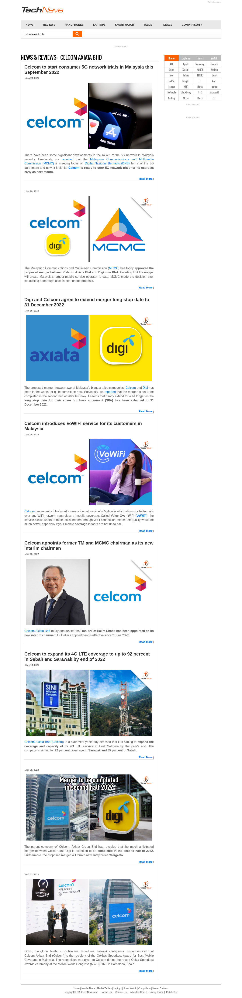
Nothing (171, 98)
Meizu (185, 98)
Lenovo (171, 87)
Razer (200, 98)
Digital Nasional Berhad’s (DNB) (107, 163)
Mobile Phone (88, 988)
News (155, 988)
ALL (171, 64)
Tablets (200, 58)
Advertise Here (137, 992)
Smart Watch (130, 988)
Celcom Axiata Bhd (37, 630)
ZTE (214, 98)
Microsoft (214, 92)
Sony (214, 75)
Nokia (200, 87)
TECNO (200, 75)
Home (77, 988)
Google (185, 81)
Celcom (73, 167)
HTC (200, 92)
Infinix (186, 75)
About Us (107, 992)
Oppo (171, 70)
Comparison (144, 988)
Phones (171, 58)
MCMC (113, 268)
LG (200, 81)
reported (67, 159)
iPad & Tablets (104, 988)
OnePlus (171, 81)
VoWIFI (142, 515)
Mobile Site (171, 992)
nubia (214, 87)
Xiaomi (185, 70)
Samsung (199, 64)
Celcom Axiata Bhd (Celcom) (44, 741)
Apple (186, 64)
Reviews (164, 988)
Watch (214, 58)
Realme (214, 70)
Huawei (214, 64)
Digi (145, 387)
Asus (214, 81)
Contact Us (120, 992)
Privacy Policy (156, 992)
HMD (186, 87)
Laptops (186, 58)
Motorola (172, 92)
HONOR (200, 70)
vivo (171, 75)
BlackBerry (186, 92)
